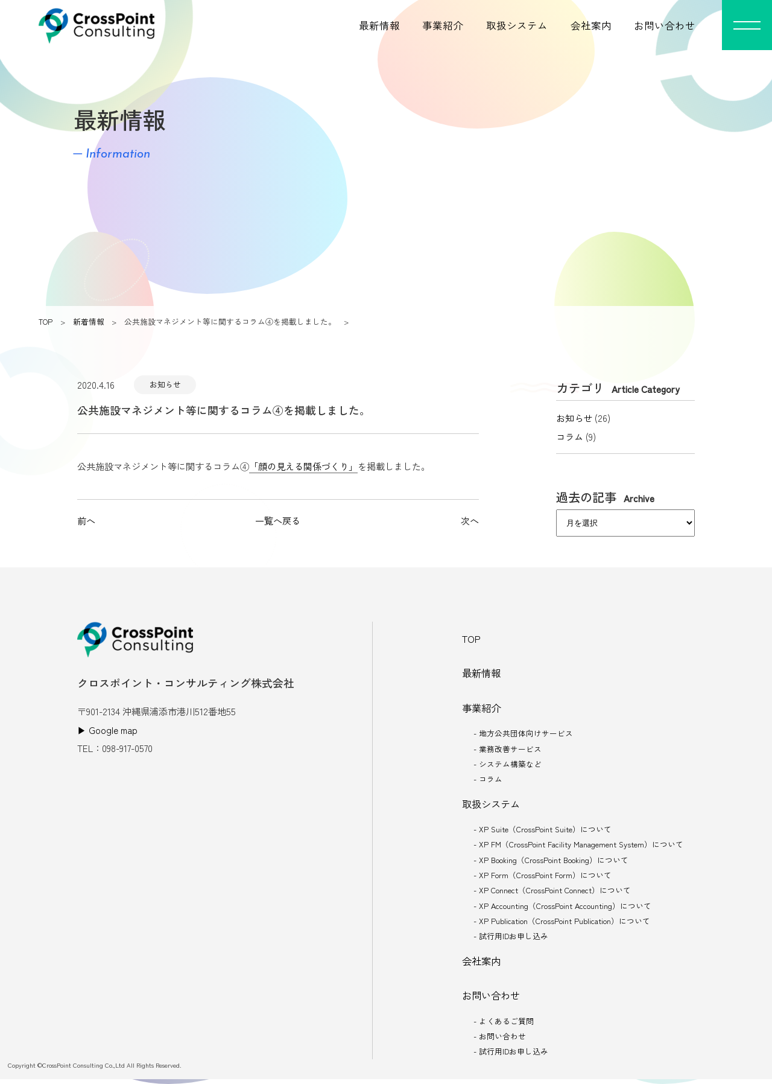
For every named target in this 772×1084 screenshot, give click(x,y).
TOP (45, 321)
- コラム (487, 780)
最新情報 (379, 25)
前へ (86, 520)
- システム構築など (507, 765)
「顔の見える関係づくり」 (303, 466)
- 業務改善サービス (507, 750)
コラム (569, 436)
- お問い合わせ (499, 1041)
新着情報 (88, 321)
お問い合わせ (664, 25)
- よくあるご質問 (503, 1025)
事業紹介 (442, 25)
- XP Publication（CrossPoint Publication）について (562, 923)
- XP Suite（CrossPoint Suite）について (542, 831)
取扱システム (517, 25)
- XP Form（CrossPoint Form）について (542, 878)
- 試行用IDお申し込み (510, 939)
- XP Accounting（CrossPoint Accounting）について (562, 908)
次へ (470, 520)
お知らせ (165, 384)
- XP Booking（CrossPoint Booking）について (550, 862)
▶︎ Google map (108, 729)
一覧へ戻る (277, 520)
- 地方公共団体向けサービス (523, 734)
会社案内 (591, 25)
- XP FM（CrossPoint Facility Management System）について (578, 846)
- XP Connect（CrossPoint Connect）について (552, 893)
